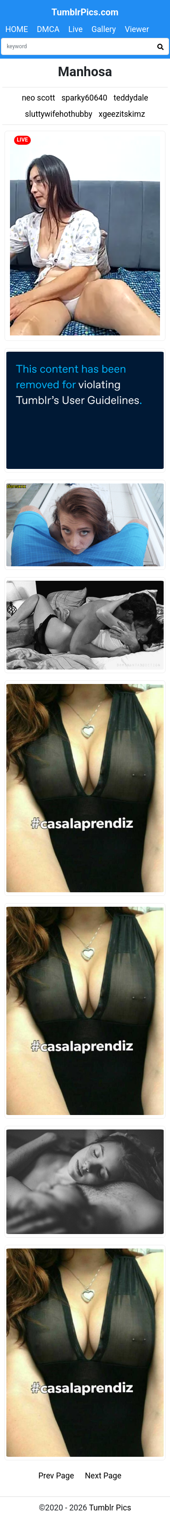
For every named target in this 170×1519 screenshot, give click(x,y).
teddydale (131, 97)
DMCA (48, 29)
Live (75, 29)
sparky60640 (84, 97)
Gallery (104, 29)
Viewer (137, 29)
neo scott (38, 97)
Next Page (103, 1475)
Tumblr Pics (110, 1507)
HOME (16, 29)
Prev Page (56, 1475)
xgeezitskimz (122, 114)
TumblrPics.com (85, 12)
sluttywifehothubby (58, 114)
